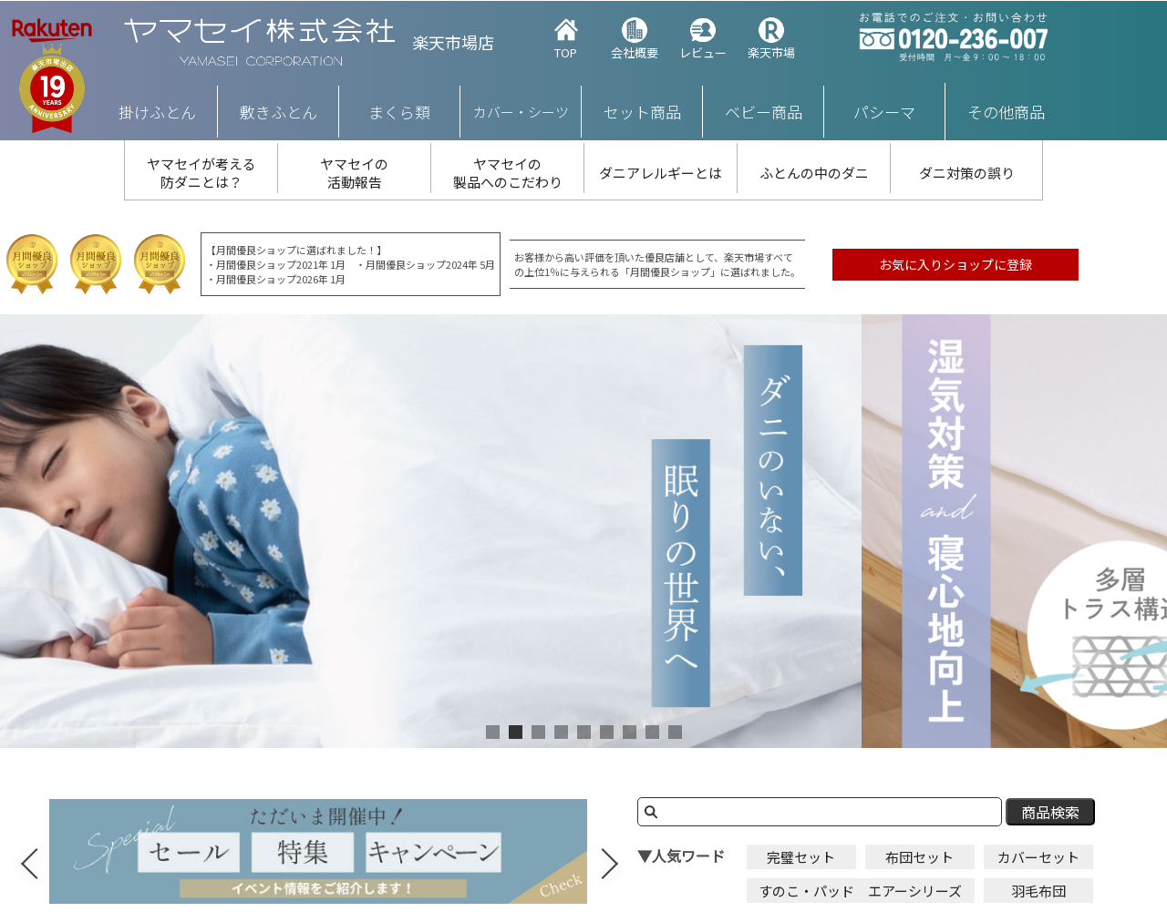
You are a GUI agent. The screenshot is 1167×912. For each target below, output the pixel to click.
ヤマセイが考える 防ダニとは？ (201, 172)
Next (614, 852)
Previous (31, 852)
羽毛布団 (1038, 890)
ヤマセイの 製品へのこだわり (508, 172)
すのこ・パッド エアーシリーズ (860, 890)
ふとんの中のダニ (814, 172)
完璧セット (801, 856)
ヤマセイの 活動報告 (354, 172)
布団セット (919, 856)
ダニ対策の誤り (967, 172)
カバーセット (1038, 856)
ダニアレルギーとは (660, 172)
